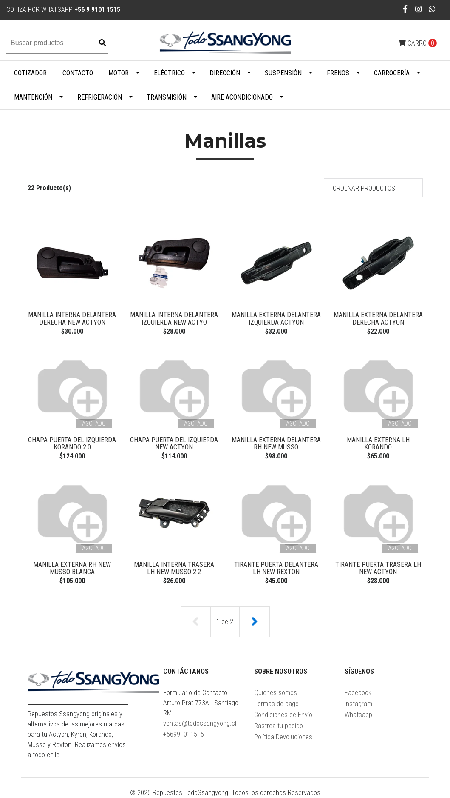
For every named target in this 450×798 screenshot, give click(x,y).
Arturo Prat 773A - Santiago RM (200, 708)
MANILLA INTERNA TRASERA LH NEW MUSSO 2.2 (174, 568)
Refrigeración (99, 97)
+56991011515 (183, 734)
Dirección (224, 73)
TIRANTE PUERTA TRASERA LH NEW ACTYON (378, 568)
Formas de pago (276, 704)
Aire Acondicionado (242, 97)
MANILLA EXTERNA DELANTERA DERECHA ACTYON (378, 318)
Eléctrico (169, 73)
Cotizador (30, 73)
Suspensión (283, 73)
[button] (373, 187)
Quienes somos (275, 693)
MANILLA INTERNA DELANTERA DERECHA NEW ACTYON (72, 318)
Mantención (33, 97)
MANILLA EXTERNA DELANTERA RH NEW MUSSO (276, 444)
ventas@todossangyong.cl (199, 723)
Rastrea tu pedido (278, 726)
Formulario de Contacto (195, 693)
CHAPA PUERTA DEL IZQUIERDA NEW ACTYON (174, 444)
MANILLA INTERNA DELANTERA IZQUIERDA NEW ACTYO (174, 318)
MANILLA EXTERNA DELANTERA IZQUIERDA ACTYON (276, 318)
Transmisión (167, 97)
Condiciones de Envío (283, 715)
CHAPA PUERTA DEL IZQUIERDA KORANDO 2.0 (72, 444)
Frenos (338, 73)
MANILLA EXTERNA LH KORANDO (378, 444)
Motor (118, 73)
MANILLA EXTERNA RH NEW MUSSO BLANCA (72, 568)
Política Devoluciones (283, 737)
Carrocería (392, 73)
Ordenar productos (364, 188)
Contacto (77, 73)
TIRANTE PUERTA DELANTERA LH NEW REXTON (276, 568)
